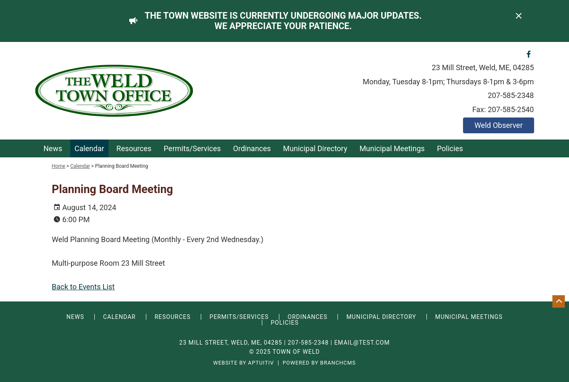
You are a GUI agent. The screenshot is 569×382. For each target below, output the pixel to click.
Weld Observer (498, 125)
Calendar (89, 148)
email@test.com (362, 342)
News (53, 148)
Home (58, 166)
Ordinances (252, 148)
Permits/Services (192, 148)
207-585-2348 (511, 95)
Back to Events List (83, 286)
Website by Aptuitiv (243, 363)
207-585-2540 (511, 109)
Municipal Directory (315, 148)
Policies (450, 148)
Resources (133, 148)
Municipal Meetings (392, 148)
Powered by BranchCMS (319, 363)
